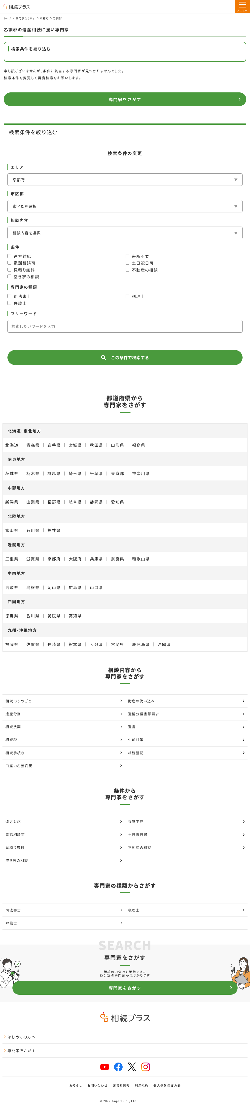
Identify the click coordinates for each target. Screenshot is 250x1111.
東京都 (117, 473)
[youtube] (104, 1067)
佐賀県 (32, 644)
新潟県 (11, 502)
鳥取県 (11, 587)
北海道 (11, 445)
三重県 (11, 559)
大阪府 (75, 559)
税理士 (135, 296)
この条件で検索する (125, 357)
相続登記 (186, 752)
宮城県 (75, 445)
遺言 (186, 726)
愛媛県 (54, 616)
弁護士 (17, 303)
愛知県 (117, 502)
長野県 (54, 502)
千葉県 (96, 473)
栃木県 (32, 473)
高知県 (75, 616)
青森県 (32, 445)
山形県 (117, 445)
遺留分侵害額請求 (186, 713)
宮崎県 (117, 644)
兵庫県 (96, 559)
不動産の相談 (142, 270)
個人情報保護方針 (167, 1085)
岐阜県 (75, 502)
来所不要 (137, 256)
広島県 (75, 587)
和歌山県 (141, 559)
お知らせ (75, 1085)
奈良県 (117, 559)
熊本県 (75, 644)
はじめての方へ (20, 1036)
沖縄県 (164, 644)
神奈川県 (141, 473)
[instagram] (145, 1067)
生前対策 (186, 739)
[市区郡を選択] (125, 206)
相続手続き (63, 752)
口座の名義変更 (63, 765)
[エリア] (125, 180)
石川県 (32, 530)
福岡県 (11, 644)
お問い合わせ (97, 1085)
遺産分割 (63, 713)
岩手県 (54, 445)
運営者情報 (121, 1085)
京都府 (44, 18)
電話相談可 (21, 263)
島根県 (32, 587)
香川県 (32, 616)
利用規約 (141, 1085)
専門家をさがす (26, 18)
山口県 (96, 587)
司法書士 (19, 296)
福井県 (54, 530)
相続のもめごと (63, 700)
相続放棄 (63, 726)
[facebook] (118, 1067)
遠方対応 (19, 256)
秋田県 (96, 445)
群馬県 (54, 473)
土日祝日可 (140, 263)
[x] (132, 1067)
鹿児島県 (141, 644)
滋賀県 (32, 559)
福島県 (138, 445)
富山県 (11, 530)
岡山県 (54, 587)
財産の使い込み (186, 700)
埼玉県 (75, 473)
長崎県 (54, 644)
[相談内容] (125, 233)
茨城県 (11, 473)
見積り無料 (21, 270)
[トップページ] (16, 7)
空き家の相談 (23, 276)
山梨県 (32, 502)
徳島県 (11, 616)
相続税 (63, 739)
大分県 (96, 644)
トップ (7, 18)
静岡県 (96, 502)
